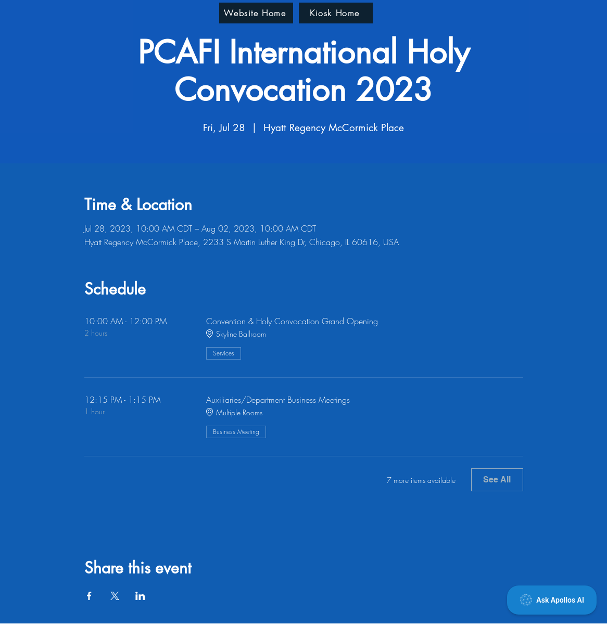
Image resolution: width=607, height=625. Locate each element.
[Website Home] (256, 13)
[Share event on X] (115, 596)
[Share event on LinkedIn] (140, 596)
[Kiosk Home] (336, 13)
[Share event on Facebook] (89, 596)
